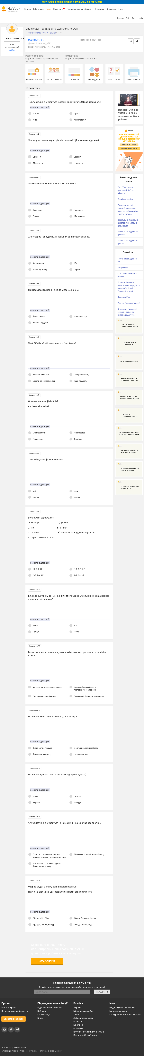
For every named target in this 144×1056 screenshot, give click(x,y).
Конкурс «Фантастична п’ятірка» (125, 1014)
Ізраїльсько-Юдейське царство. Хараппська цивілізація (128, 223)
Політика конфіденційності (50, 1051)
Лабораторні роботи (83, 1018)
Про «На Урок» (8, 1007)
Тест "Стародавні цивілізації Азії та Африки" (125, 190)
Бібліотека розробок (83, 1011)
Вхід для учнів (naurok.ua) (122, 1007)
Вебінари (41, 1011)
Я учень (120, 18)
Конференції (43, 1014)
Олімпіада (111, 9)
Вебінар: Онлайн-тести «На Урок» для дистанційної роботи (128, 114)
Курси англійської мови (85, 1035)
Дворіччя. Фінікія (125, 199)
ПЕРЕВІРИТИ (102, 992)
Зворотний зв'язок (13, 1019)
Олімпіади (78, 1028)
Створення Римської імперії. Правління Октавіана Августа (127, 312)
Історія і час (123, 267)
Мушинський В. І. (36, 40)
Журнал (27, 9)
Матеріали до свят (118, 1011)
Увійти (12, 50)
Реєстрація (137, 18)
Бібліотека (38, 9)
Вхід (128, 18)
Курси (40, 1018)
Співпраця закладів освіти (14, 1011)
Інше (121, 9)
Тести (48, 9)
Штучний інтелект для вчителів (88, 1032)
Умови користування (29, 1051)
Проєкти (77, 1021)
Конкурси (99, 9)
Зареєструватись (13, 38)
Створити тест (47, 961)
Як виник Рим (124, 297)
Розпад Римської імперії (129, 303)
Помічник (59, 8)
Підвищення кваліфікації (80, 9)
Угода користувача (10, 1051)
